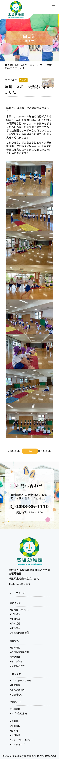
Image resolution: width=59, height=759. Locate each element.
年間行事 (15, 618)
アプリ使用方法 (18, 713)
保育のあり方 (17, 666)
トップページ (17, 593)
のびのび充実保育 (19, 652)
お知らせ (15, 735)
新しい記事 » (45, 451)
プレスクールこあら (20, 680)
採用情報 (15, 725)
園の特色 (15, 647)
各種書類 (15, 708)
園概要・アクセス (19, 609)
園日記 (14, 730)
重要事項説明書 (20, 633)
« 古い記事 (14, 451)
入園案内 (15, 721)
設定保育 (15, 656)
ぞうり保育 (16, 661)
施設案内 (15, 628)
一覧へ (30, 451)
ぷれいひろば (17, 689)
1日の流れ (15, 614)
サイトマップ (17, 744)
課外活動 (15, 623)
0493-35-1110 (22, 584)
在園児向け (16, 694)
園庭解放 (15, 685)
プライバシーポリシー (21, 739)
